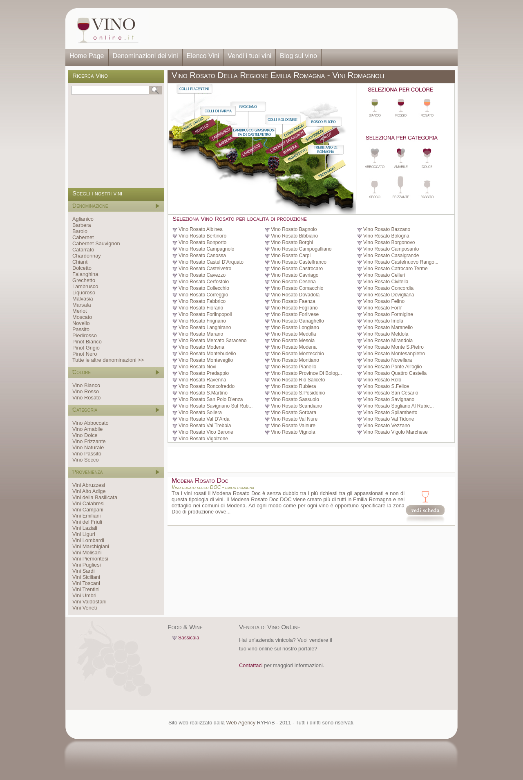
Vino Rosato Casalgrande (391, 255)
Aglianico (83, 219)
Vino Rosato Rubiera (293, 386)
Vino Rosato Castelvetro (205, 268)
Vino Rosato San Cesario (390, 393)
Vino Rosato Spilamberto (390, 412)
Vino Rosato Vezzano (386, 425)
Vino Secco (85, 460)
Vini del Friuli (87, 522)
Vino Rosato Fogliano (294, 308)
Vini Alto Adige (89, 491)
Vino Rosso (85, 391)
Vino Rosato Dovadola (295, 295)
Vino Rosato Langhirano (205, 327)
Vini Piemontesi (90, 559)
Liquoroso (83, 292)
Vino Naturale (88, 447)
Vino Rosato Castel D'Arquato (211, 262)
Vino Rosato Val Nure (294, 419)
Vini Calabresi (88, 503)
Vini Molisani (87, 552)
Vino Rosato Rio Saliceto (298, 380)
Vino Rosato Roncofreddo (207, 386)
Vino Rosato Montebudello (207, 353)
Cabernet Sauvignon (96, 243)
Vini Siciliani (86, 577)
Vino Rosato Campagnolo (207, 249)
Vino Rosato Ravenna (202, 380)
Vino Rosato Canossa (202, 255)
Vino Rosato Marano (201, 334)
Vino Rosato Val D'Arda (204, 419)
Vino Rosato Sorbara (293, 412)
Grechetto (83, 280)
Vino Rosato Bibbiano (294, 236)
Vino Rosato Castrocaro (297, 268)
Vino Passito (86, 454)
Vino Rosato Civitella (386, 282)
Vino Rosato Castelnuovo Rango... (400, 262)
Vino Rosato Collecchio (204, 288)
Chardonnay (86, 256)
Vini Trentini (86, 589)
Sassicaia (188, 638)
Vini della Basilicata (94, 497)
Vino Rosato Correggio (203, 295)
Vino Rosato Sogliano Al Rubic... (398, 406)
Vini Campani (87, 510)
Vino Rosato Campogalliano (301, 249)
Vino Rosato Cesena (293, 282)
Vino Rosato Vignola (293, 432)
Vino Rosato (86, 397)
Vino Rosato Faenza (293, 301)
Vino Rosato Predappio (204, 373)
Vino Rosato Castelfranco (298, 262)
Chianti (80, 262)
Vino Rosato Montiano (295, 360)
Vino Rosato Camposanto (391, 249)
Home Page (86, 55)
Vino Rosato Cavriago (295, 275)
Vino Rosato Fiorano (201, 308)
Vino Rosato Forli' (382, 308)
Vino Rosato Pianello (293, 367)
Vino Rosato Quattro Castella (395, 373)
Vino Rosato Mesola (293, 340)
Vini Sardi (83, 571)
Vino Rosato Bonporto (202, 242)
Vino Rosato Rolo (382, 380)
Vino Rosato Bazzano (386, 229)
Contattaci (251, 665)
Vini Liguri (83, 534)
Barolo (79, 231)
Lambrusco (85, 286)
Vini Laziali (84, 528)
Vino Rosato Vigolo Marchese (395, 432)
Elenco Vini (203, 55)
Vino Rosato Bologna (386, 236)
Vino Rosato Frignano (202, 321)
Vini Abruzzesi (88, 485)
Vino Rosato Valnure (293, 425)
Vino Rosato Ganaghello (297, 321)
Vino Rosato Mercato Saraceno (213, 340)
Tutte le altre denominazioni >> (108, 360)
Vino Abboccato (90, 423)
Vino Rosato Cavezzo (202, 275)
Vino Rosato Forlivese (295, 314)
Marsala (81, 305)
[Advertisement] (300, 28)
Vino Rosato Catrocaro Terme (395, 268)
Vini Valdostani (89, 601)
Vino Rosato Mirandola (388, 340)
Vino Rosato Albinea (201, 229)
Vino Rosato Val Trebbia (205, 425)
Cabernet (83, 237)
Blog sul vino (298, 55)
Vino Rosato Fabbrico (202, 301)
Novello (81, 323)
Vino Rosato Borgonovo (389, 242)
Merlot (79, 311)
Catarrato (83, 250)
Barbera (81, 225)
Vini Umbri (84, 595)
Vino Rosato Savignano (388, 399)
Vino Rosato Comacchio (297, 288)
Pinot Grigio (86, 348)
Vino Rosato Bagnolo (294, 229)
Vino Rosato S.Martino (203, 393)
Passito (80, 329)
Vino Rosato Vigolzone (203, 439)
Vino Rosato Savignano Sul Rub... (216, 406)
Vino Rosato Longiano (295, 327)
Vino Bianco (86, 385)
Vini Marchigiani (90, 546)
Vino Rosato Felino (384, 301)
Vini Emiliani (86, 516)
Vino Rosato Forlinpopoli (205, 314)
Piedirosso (84, 335)
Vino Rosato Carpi (291, 255)
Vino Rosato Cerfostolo (204, 282)
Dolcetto (82, 268)
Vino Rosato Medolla (293, 334)
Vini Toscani (86, 583)
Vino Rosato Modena (201, 347)
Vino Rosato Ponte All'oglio (392, 367)
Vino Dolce (85, 435)
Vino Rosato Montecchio (297, 353)
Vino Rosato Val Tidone (388, 419)
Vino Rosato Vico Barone (206, 432)
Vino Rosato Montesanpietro (394, 353)
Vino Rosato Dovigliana (388, 295)
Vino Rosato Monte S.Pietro (393, 347)
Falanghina (85, 274)
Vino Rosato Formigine (388, 314)
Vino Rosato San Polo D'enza (211, 399)
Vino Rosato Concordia (388, 288)
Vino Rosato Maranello (388, 327)
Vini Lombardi (88, 540)
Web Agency (240, 722)
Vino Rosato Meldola (386, 334)
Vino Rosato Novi (198, 367)
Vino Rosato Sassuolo (295, 399)
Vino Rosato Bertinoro (202, 236)
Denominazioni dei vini (145, 55)
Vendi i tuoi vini (249, 55)
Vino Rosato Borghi (292, 242)
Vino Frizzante (89, 441)
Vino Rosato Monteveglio (206, 360)
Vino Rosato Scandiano (296, 406)
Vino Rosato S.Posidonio (298, 393)
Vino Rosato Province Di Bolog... (306, 373)
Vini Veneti (84, 608)
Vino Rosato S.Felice (386, 386)
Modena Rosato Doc (200, 480)
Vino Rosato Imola (383, 321)
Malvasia (82, 299)
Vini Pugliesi (86, 565)
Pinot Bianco (87, 341)
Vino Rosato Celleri (384, 275)
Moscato (82, 317)
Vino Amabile (87, 429)
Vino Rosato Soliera (200, 412)
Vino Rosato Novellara (387, 360)
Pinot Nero (84, 354)
